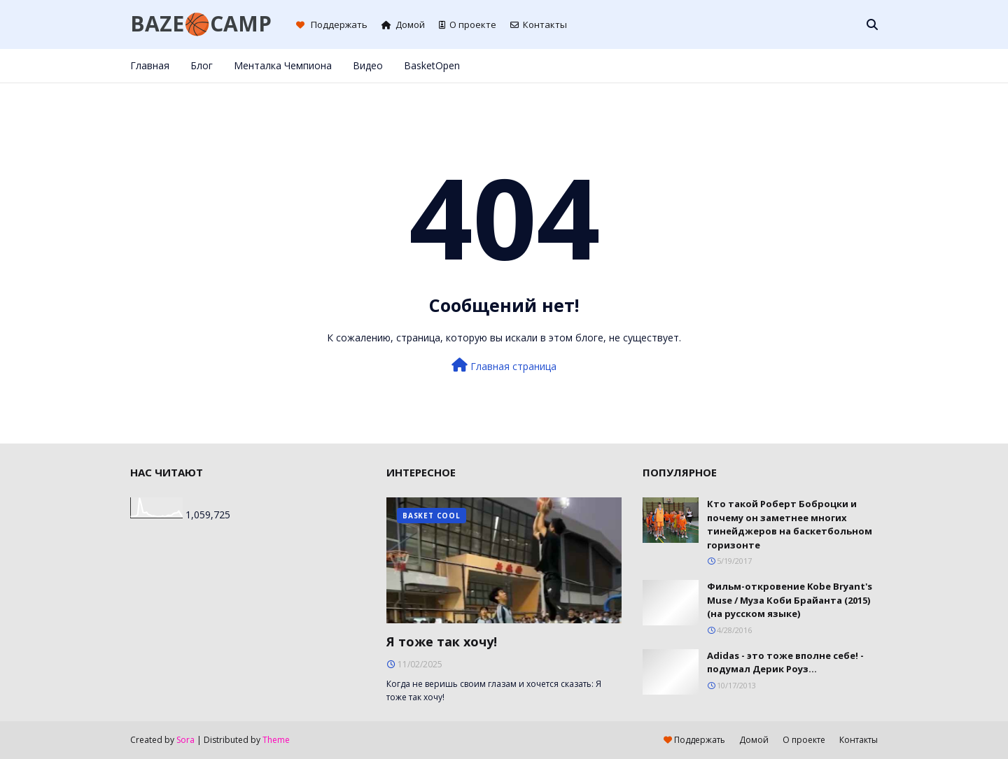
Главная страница (503, 365)
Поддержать (332, 24)
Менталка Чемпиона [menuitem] (283, 65)
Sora (185, 740)
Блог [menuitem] (201, 65)
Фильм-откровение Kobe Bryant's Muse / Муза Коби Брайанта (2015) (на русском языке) (789, 600)
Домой (403, 24)
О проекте (467, 24)
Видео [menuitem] (368, 65)
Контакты (538, 24)
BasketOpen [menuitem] (432, 65)
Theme (276, 740)
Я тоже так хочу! (441, 641)
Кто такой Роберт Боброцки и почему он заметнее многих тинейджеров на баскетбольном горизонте (789, 524)
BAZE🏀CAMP (201, 23)
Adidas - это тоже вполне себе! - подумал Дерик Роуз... (785, 662)
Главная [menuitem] (149, 65)
